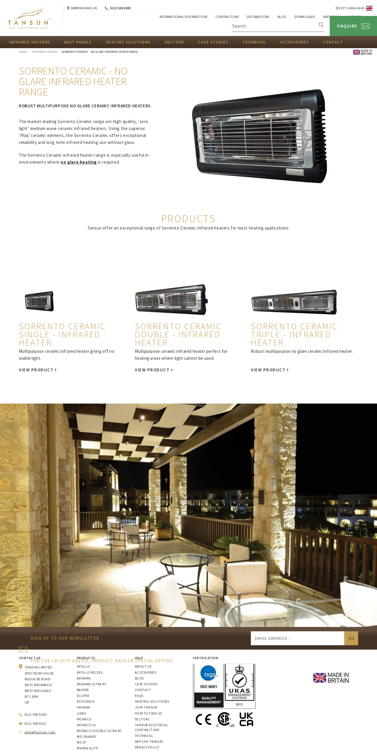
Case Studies (213, 42)
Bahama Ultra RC (91, 684)
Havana (83, 707)
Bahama (84, 678)
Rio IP (81, 742)
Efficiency (86, 701)
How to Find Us (148, 713)
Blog (139, 678)
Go (351, 638)
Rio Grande (87, 736)
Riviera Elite (87, 748)
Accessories (294, 42)
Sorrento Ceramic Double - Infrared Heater (178, 334)
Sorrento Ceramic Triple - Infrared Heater (294, 334)
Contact (333, 42)
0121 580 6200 (120, 8)
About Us (143, 666)
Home (23, 52)
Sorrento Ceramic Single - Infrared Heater (62, 334)
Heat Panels (78, 42)
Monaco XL (86, 725)
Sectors (174, 42)
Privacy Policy (147, 747)
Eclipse (83, 695)
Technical (254, 42)
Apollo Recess (89, 672)
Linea (81, 713)
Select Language (350, 8)
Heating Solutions (128, 42)
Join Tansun (146, 707)
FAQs (139, 695)
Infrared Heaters (29, 42)
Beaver (83, 690)
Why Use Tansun (149, 741)
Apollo (83, 666)
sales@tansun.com (40, 732)
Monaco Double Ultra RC (99, 730)
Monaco (84, 719)
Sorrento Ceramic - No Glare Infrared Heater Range (100, 52)
